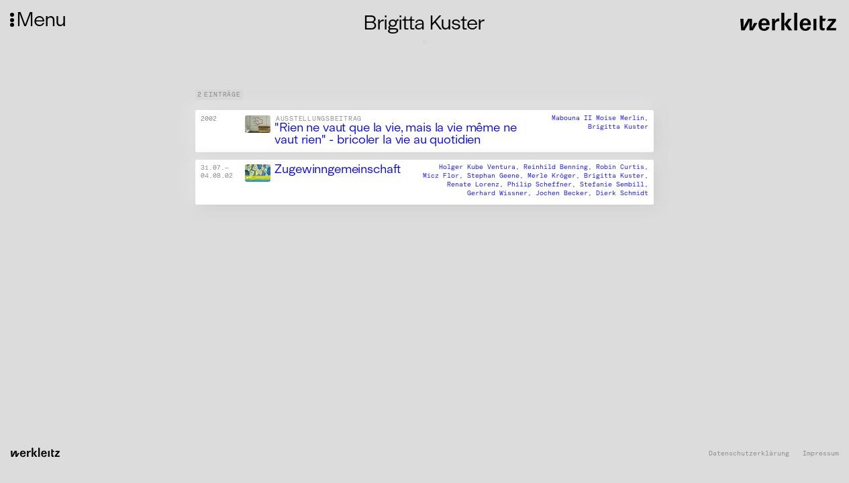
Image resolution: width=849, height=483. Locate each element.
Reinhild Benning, (559, 168)
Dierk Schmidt (622, 193)
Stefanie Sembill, (614, 185)
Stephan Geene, (497, 176)
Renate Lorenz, (477, 185)
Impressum (821, 454)
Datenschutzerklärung (749, 454)
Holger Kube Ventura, (481, 168)
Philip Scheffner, (543, 185)
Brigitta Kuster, (616, 176)
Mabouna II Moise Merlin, (600, 118)
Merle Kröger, (556, 176)
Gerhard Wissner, (501, 193)
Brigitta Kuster (618, 127)
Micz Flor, (445, 176)
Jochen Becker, (566, 193)
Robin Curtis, (622, 168)
